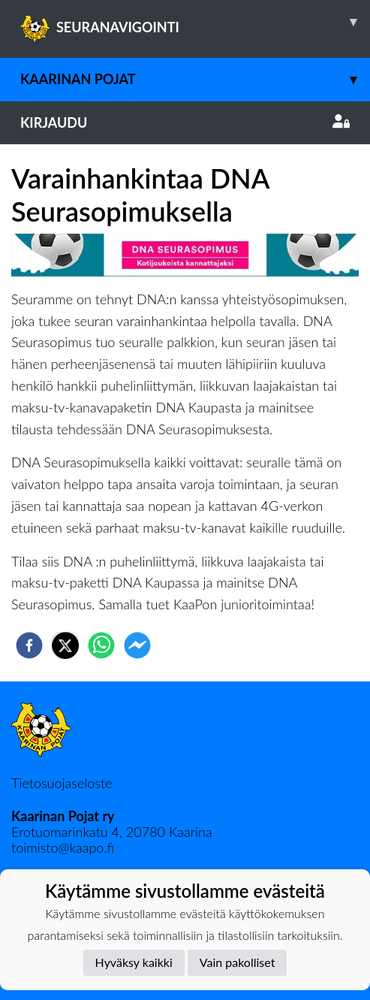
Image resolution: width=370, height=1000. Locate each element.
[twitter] (65, 645)
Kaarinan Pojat (195, 79)
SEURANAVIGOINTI (195, 22)
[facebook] (29, 645)
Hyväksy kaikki (134, 962)
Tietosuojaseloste (61, 783)
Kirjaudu (185, 122)
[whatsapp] (101, 645)
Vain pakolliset (237, 962)
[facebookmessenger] (137, 645)
